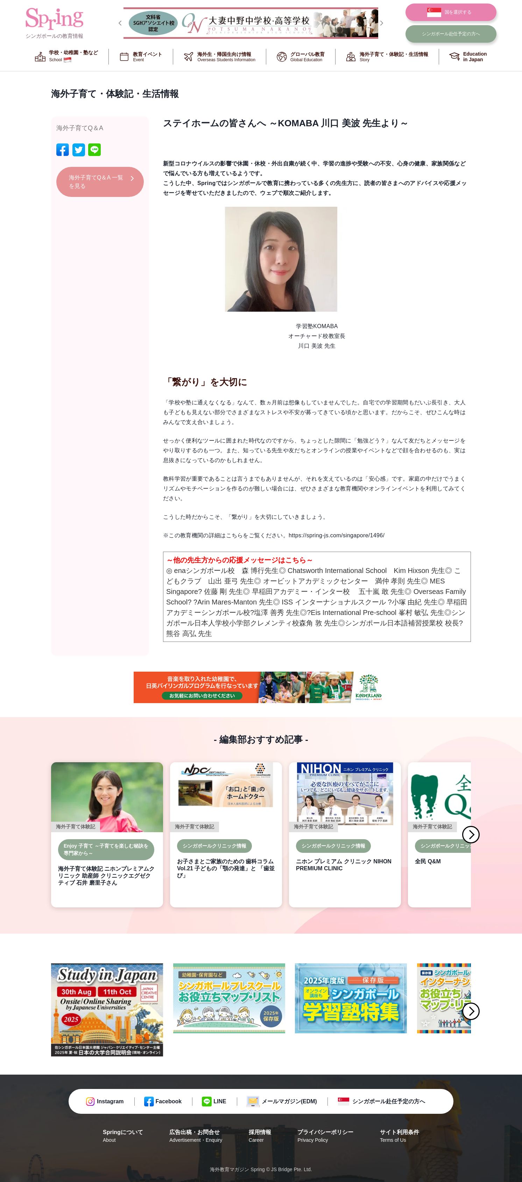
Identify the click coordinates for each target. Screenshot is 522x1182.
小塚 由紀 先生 (415, 602)
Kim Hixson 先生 (419, 570)
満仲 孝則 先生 (398, 581)
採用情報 (260, 1136)
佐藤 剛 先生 (223, 591)
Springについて (123, 1136)
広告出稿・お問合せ (195, 1136)
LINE (219, 1101)
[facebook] (62, 149)
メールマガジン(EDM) (289, 1101)
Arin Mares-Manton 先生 (235, 602)
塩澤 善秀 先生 (277, 612)
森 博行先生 (260, 570)
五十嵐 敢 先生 (381, 591)
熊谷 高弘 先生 (189, 633)
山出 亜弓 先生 (231, 581)
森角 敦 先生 (318, 623)
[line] (94, 149)
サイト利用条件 (399, 1136)
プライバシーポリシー (325, 1136)
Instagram (110, 1101)
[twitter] (78, 149)
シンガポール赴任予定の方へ (388, 1101)
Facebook (169, 1101)
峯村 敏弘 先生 (421, 612)
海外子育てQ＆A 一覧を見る (96, 182)
